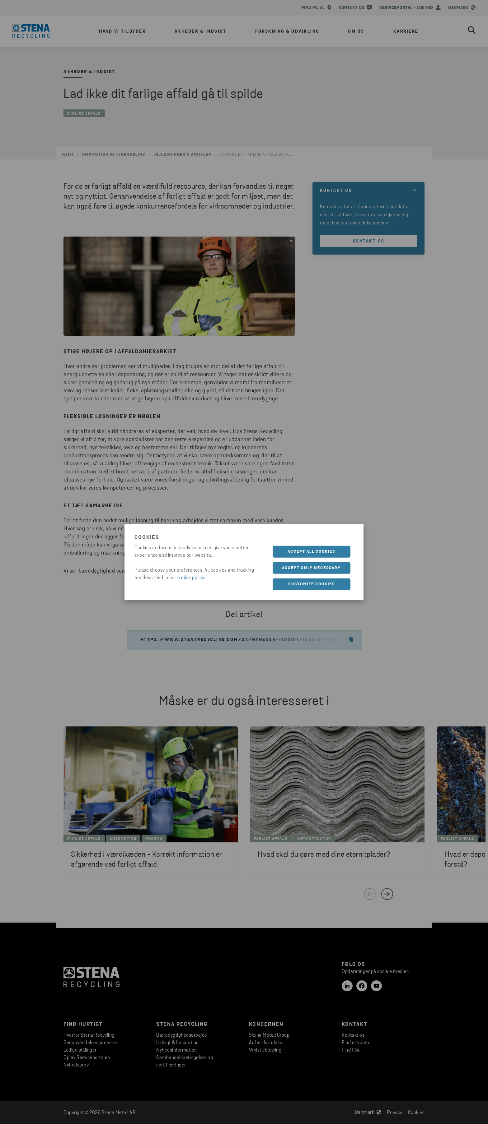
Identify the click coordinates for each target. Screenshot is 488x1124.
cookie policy (190, 577)
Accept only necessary (311, 568)
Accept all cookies (311, 552)
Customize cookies (311, 584)
